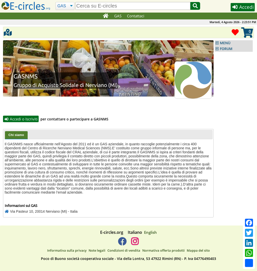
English (150, 232)
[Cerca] (64, 6)
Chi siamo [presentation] (16, 135)
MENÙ (225, 43)
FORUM (226, 49)
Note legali (97, 250)
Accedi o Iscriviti (21, 118)
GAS (118, 15)
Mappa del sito (198, 250)
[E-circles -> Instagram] (134, 243)
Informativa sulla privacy (67, 250)
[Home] (105, 16)
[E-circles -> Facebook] (122, 243)
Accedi (242, 7)
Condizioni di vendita (123, 250)
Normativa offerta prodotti (163, 250)
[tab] (16, 135)
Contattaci (136, 15)
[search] (132, 6)
